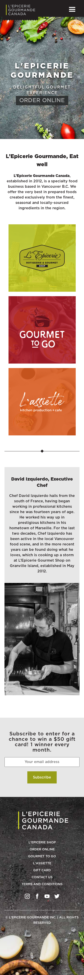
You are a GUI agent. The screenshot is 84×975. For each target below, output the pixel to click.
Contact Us (42, 877)
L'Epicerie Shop (42, 842)
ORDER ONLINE (42, 100)
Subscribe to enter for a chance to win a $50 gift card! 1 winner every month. (42, 741)
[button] (72, 9)
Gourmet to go (42, 856)
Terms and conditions (42, 884)
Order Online (42, 849)
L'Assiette (42, 863)
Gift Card (42, 870)
